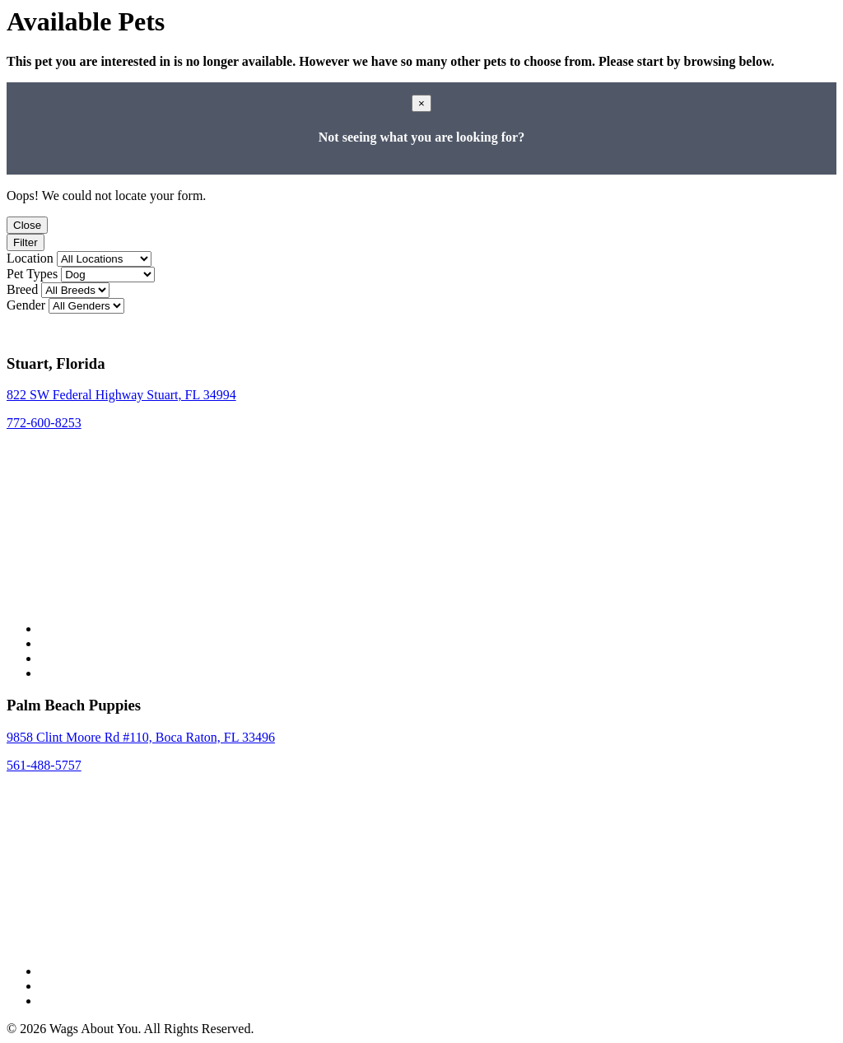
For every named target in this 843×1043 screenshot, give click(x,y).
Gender (26, 305)
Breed (22, 289)
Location (30, 258)
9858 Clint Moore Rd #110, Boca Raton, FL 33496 (141, 737)
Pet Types (32, 274)
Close (27, 225)
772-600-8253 (44, 423)
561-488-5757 (44, 765)
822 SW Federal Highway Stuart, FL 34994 (121, 395)
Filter (25, 242)
